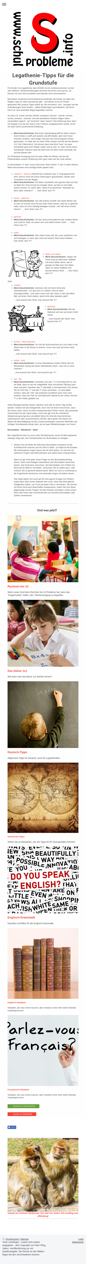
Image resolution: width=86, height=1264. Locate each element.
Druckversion (10, 1239)
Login (81, 1239)
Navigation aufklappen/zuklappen (43, 4)
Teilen (12, 1127)
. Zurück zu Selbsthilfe (22, 1114)
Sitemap (24, 1239)
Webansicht (78, 1242)
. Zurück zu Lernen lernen (23, 1106)
